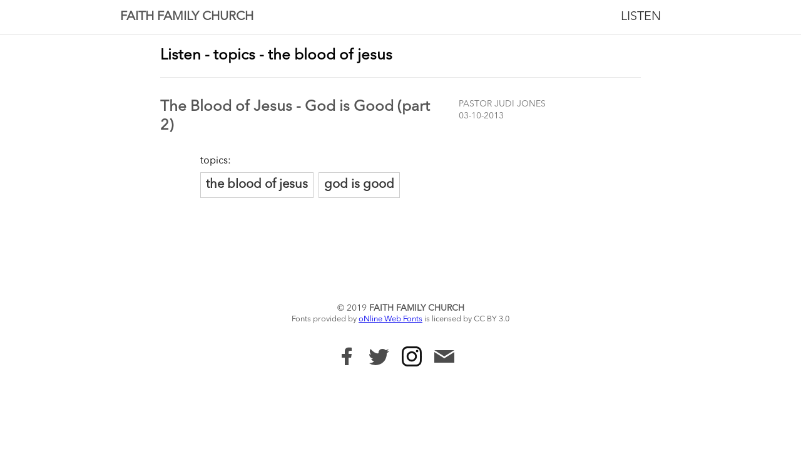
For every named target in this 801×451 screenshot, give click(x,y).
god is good (359, 185)
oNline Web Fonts (390, 319)
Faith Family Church (186, 17)
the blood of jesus (257, 185)
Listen (641, 17)
